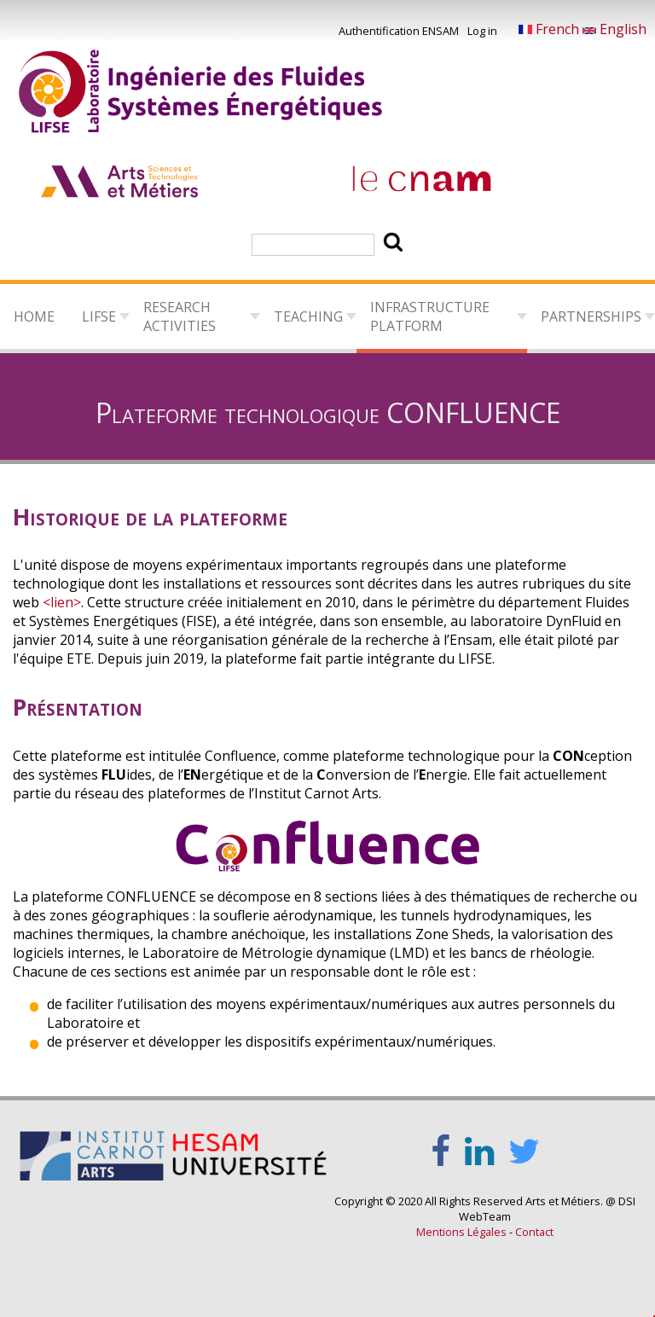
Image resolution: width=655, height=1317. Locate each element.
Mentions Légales (461, 1231)
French (551, 29)
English (614, 29)
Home (34, 316)
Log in (482, 30)
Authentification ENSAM (399, 30)
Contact (534, 1231)
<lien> (62, 602)
